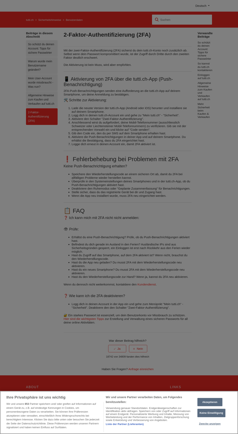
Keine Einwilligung (211, 412)
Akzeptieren (209, 402)
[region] (119, 412)
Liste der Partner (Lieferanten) (125, 424)
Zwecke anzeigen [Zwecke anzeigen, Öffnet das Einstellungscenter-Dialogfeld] (210, 423)
